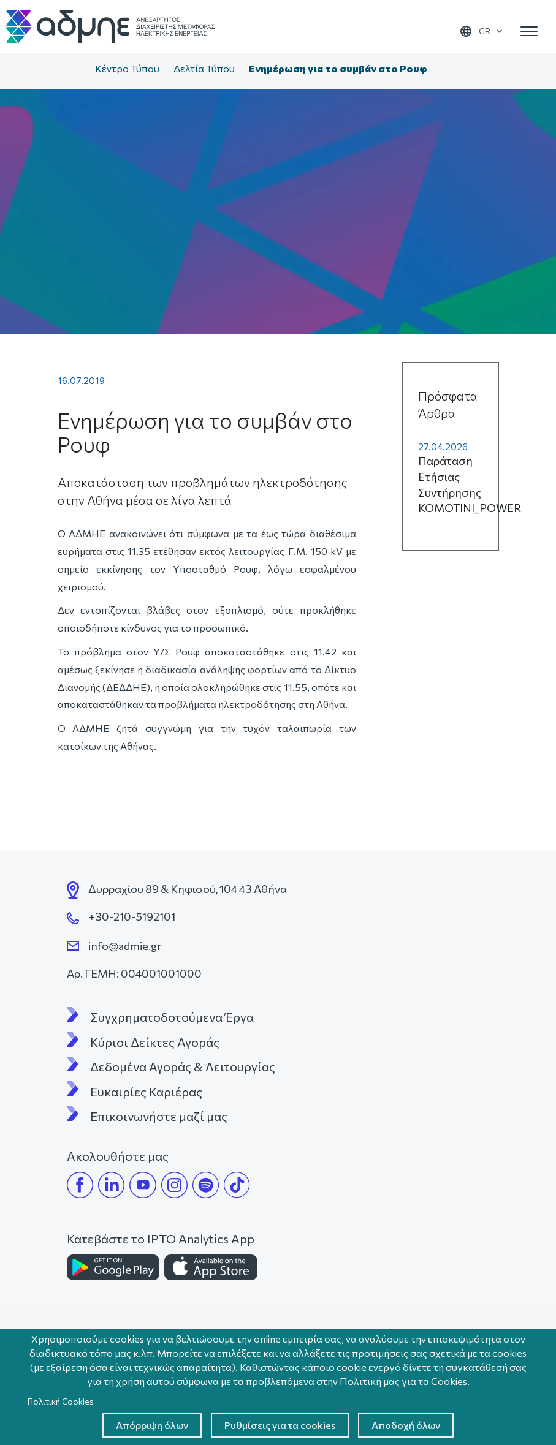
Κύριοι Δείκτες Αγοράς (154, 1042)
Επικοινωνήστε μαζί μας (158, 1116)
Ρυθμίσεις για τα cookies (279, 1425)
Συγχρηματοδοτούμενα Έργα (172, 1016)
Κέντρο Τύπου (127, 68)
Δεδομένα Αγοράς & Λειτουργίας (182, 1066)
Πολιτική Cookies (61, 1401)
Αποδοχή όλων (405, 1425)
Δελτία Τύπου (204, 68)
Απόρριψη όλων (152, 1425)
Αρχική (75, 70)
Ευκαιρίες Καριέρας (146, 1091)
